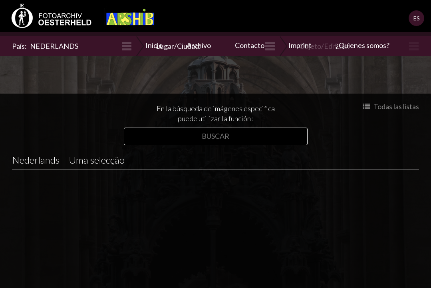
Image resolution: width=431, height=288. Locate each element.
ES (416, 18)
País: (45, 46)
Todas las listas (391, 106)
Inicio (154, 45)
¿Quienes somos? (362, 45)
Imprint (300, 45)
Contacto (249, 45)
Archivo (199, 45)
